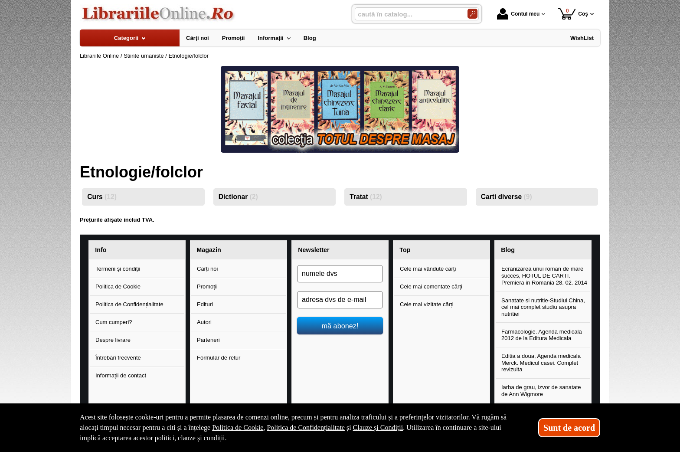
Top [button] (404, 249)
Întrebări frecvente (118, 357)
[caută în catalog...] (408, 14)
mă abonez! (340, 326)
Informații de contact (120, 375)
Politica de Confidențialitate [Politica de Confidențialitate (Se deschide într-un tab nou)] (306, 427)
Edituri (205, 304)
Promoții (207, 286)
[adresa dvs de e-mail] (340, 299)
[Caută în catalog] (472, 14)
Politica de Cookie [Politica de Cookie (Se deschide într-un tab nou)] (237, 427)
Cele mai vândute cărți (428, 268)
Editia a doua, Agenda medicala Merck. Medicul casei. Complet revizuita (541, 363)
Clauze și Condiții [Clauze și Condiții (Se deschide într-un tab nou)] (378, 427)
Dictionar (238, 196)
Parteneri (208, 340)
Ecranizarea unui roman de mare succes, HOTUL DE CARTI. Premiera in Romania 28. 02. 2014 (544, 275)
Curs (102, 196)
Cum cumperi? (113, 322)
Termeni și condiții (117, 268)
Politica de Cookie (118, 286)
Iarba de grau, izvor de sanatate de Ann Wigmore (541, 390)
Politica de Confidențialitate (129, 304)
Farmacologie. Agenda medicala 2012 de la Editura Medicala (541, 335)
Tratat (366, 196)
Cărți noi (207, 268)
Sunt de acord (569, 427)
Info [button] (100, 249)
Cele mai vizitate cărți (427, 304)
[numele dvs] (340, 273)
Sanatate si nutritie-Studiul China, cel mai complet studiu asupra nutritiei (543, 307)
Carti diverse (506, 196)
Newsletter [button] (313, 249)
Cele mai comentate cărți (431, 286)
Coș (573, 14)
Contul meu (518, 14)
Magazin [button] (208, 249)
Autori (204, 322)
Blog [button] (508, 249)
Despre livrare (113, 340)
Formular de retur (218, 357)
